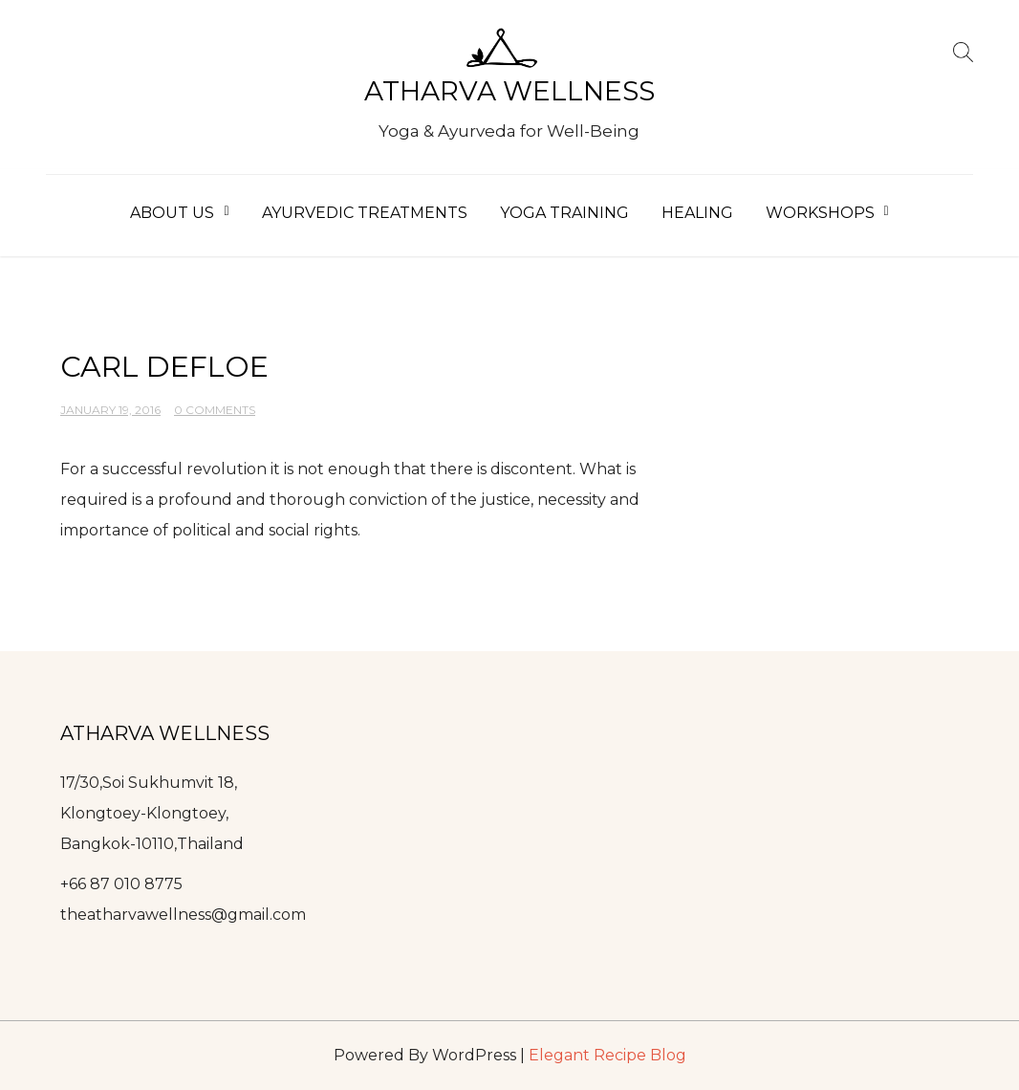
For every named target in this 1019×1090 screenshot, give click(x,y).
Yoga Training (564, 213)
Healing (697, 213)
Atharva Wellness (509, 91)
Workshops (820, 213)
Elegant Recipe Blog (607, 1055)
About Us (172, 213)
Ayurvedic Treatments (364, 213)
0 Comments (214, 410)
